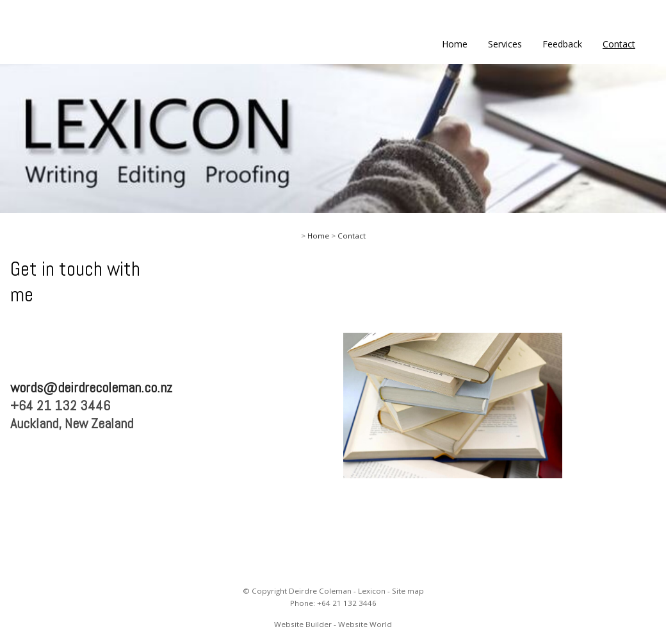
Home (454, 44)
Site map (408, 591)
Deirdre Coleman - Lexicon (337, 591)
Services (505, 44)
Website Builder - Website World (333, 624)
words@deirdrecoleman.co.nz (91, 387)
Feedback (562, 44)
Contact (619, 44)
